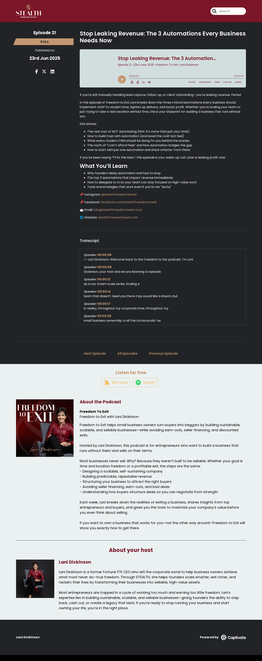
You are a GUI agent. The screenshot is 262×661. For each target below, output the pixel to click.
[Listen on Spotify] (145, 388)
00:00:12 (103, 282)
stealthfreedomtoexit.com (118, 220)
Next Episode (95, 356)
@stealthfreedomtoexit (119, 197)
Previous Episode (163, 356)
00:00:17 (103, 306)
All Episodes (127, 356)
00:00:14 (104, 294)
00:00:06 (104, 257)
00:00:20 (104, 318)
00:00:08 (104, 270)
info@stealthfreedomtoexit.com (118, 212)
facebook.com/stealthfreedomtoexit (129, 205)
